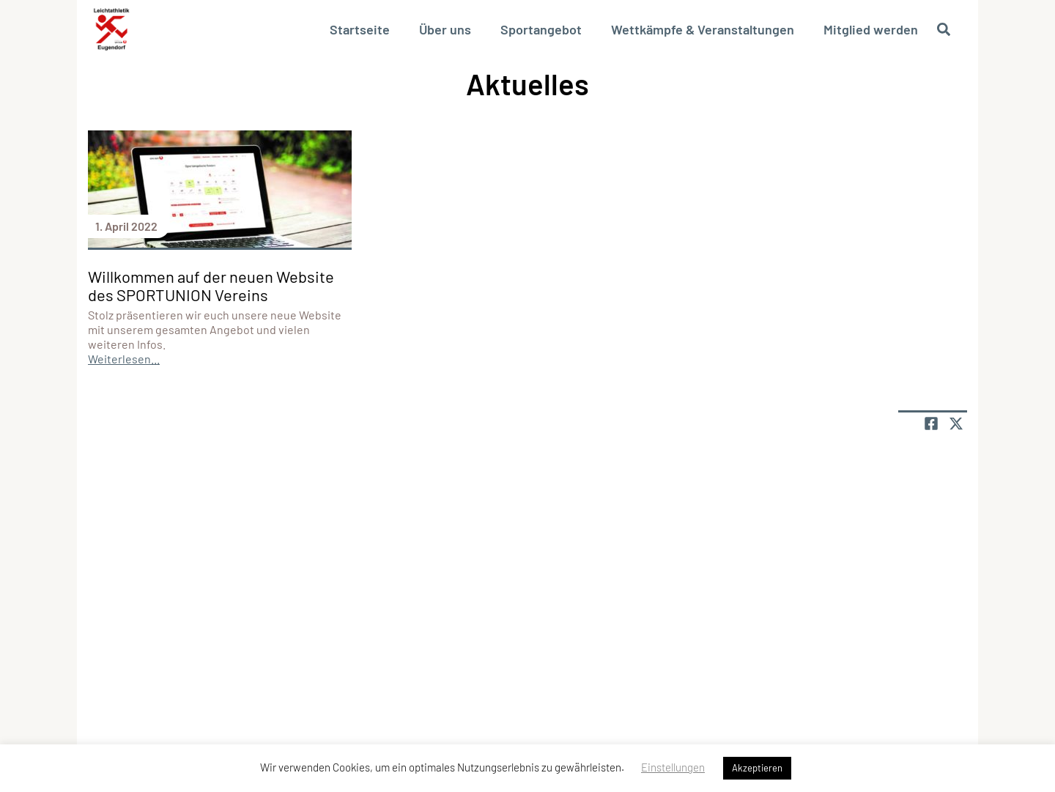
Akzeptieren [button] (757, 768)
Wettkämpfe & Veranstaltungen (702, 29)
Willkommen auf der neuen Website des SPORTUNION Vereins (211, 285)
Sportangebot (541, 29)
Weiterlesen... (124, 359)
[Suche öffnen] (944, 29)
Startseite (360, 29)
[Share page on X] (956, 423)
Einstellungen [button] (673, 767)
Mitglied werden (870, 29)
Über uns (445, 29)
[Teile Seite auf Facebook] (931, 423)
